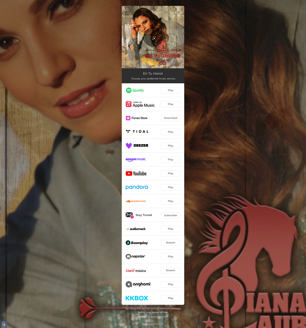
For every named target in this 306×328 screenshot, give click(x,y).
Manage (142, 316)
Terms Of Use (159, 312)
